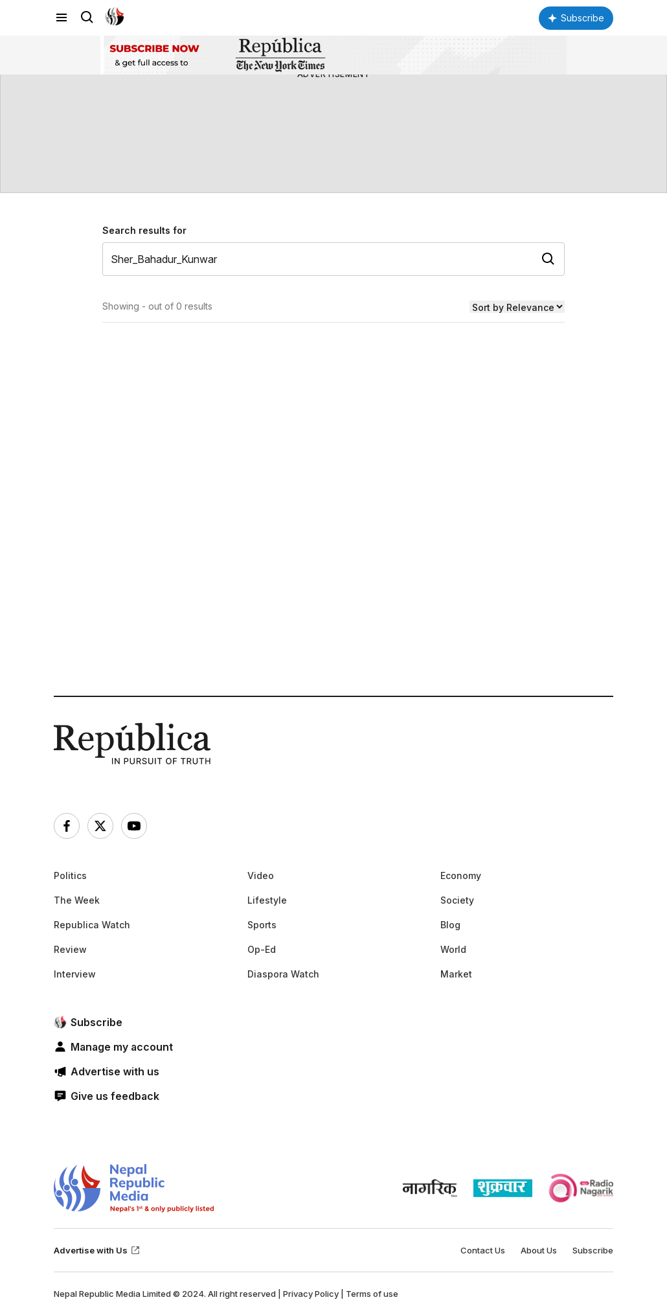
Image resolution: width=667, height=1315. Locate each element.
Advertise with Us (97, 1250)
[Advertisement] (333, 556)
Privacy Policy (311, 1293)
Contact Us (482, 1250)
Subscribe (592, 1250)
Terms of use (372, 1293)
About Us (539, 1250)
